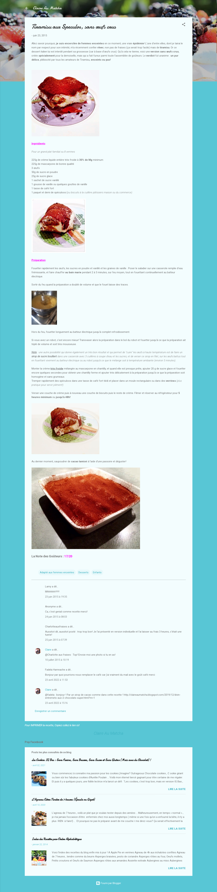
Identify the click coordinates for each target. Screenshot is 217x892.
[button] (184, 25)
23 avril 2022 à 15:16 (56, 702)
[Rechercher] (190, 9)
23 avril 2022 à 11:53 (56, 679)
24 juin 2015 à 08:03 (56, 616)
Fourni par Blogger (108, 883)
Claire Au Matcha (47, 8)
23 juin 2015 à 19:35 (56, 596)
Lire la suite (177, 789)
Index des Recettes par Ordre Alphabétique (56, 839)
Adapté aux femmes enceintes (57, 572)
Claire (48, 649)
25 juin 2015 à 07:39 (56, 639)
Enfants (97, 572)
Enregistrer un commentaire (50, 711)
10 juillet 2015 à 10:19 (57, 659)
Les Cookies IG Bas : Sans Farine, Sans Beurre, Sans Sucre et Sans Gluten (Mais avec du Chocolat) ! (91, 760)
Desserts (83, 572)
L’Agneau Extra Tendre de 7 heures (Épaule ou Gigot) (63, 799)
